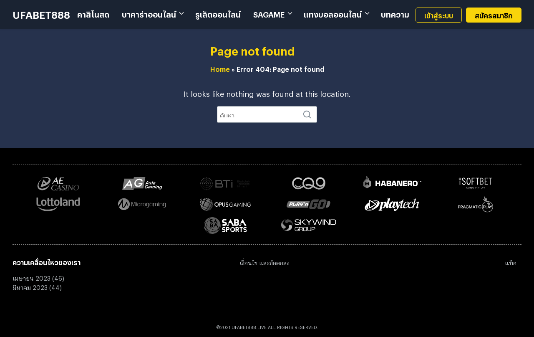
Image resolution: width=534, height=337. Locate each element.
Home (220, 68)
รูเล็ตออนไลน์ (218, 13)
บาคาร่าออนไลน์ (149, 13)
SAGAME (269, 13)
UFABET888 (41, 13)
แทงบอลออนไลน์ (333, 13)
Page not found (252, 48)
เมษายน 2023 (31, 277)
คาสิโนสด (93, 13)
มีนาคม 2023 (30, 286)
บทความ (395, 13)
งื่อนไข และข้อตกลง (266, 261)
